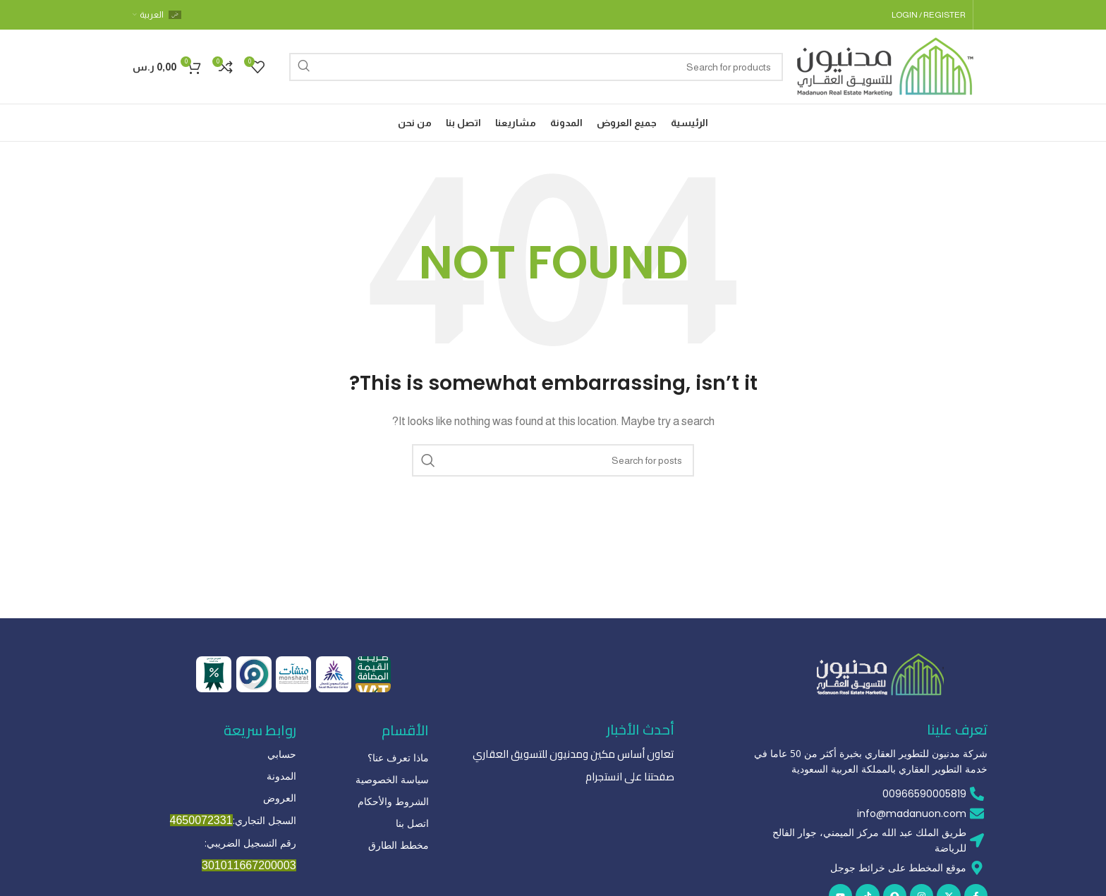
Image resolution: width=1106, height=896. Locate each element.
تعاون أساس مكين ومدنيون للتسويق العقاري (580, 753)
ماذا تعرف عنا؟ (398, 757)
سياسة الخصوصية (392, 779)
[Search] (536, 67)
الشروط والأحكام (393, 801)
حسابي (281, 754)
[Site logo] (885, 65)
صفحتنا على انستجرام (632, 775)
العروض (279, 797)
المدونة (281, 776)
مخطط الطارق (398, 845)
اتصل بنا (412, 823)
